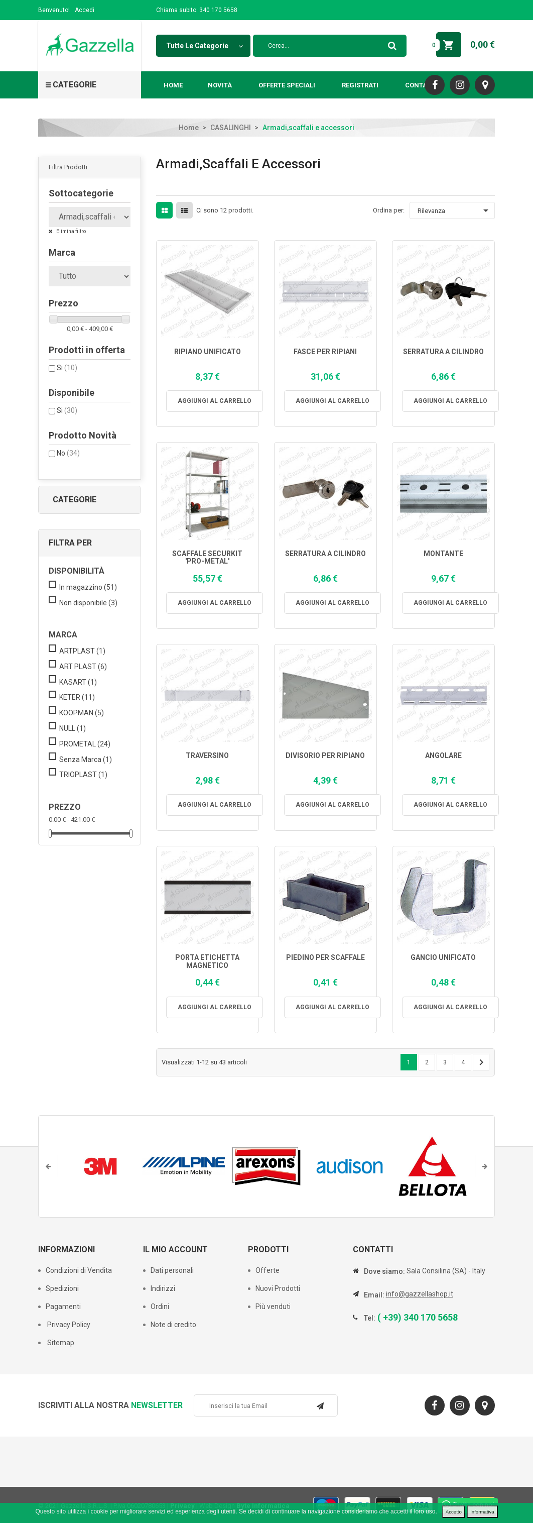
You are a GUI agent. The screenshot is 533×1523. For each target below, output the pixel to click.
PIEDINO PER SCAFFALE (325, 957)
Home (173, 85)
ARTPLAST (82, 651)
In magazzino (88, 587)
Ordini (160, 1306)
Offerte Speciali (286, 85)
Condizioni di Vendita (79, 1270)
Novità (220, 85)
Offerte (267, 1270)
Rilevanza (455, 210)
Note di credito (173, 1325)
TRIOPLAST (83, 775)
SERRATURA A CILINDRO (443, 352)
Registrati (360, 85)
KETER (77, 697)
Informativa (482, 1511)
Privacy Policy (68, 1325)
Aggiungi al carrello (214, 400)
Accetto (454, 1511)
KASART (78, 682)
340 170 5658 (218, 10)
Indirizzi (163, 1288)
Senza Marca (85, 759)
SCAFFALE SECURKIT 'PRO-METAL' (207, 557)
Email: (374, 1295)
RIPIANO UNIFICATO (207, 352)
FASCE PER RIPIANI (325, 352)
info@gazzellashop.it (419, 1294)
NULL (72, 728)
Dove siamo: (384, 1271)
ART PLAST (83, 667)
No (68, 453)
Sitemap (60, 1343)
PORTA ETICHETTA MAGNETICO (207, 961)
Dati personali (172, 1270)
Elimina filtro (70, 231)
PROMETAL (84, 744)
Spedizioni (62, 1288)
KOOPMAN (81, 713)
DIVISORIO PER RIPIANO (325, 755)
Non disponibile (88, 603)
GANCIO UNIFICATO (443, 957)
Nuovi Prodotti (277, 1288)
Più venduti (273, 1306)
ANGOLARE (443, 755)
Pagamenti (63, 1306)
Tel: (369, 1318)
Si (67, 368)
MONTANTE (443, 554)
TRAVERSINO (207, 755)
